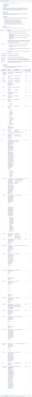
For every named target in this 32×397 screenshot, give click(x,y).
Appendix (11, 126)
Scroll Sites (18, 396)
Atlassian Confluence (22, 396)
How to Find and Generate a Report (19, 27)
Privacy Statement (6, 395)
